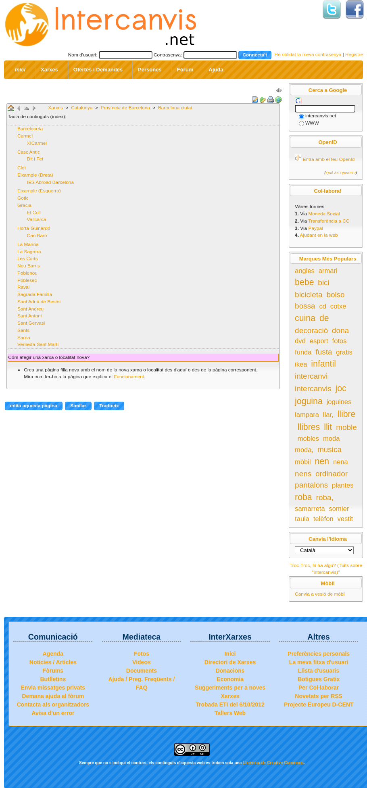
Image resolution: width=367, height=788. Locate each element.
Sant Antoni (29, 316)
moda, (304, 450)
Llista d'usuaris (318, 670)
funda (303, 352)
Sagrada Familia (34, 294)
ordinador (331, 473)
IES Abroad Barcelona (50, 182)
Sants (23, 330)
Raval (23, 287)
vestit (345, 519)
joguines (339, 402)
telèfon (323, 519)
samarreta (310, 509)
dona (340, 330)
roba (303, 497)
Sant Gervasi (31, 323)
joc (340, 388)
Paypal (315, 228)
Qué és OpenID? (341, 173)
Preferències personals (319, 653)
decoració (311, 330)
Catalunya (82, 107)
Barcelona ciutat (175, 107)
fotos (339, 341)
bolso (335, 294)
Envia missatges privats (53, 687)
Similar (78, 406)
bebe (304, 282)
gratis (344, 352)
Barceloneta (30, 128)
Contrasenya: (168, 54)
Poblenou (27, 273)
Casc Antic (28, 152)
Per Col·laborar (318, 687)
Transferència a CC (328, 221)
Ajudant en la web (319, 235)
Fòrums (53, 670)
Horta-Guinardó (33, 228)
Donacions (230, 670)
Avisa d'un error (52, 713)
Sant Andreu (30, 309)
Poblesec (27, 280)
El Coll (34, 212)
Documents (141, 670)
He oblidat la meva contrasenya (308, 54)
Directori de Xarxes (230, 662)
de (324, 318)
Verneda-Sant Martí (38, 344)
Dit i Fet (35, 159)
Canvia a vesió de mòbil (320, 594)
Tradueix (109, 406)
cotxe (338, 306)
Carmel (25, 136)
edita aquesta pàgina (33, 406)
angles (305, 271)
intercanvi (311, 376)
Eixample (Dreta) (35, 175)
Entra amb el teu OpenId (328, 159)
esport (319, 341)
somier (339, 509)
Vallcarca (36, 219)
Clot (21, 168)
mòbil (303, 462)
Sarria (23, 337)
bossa (305, 306)
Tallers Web (230, 713)
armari (328, 271)
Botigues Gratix (319, 679)
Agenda (53, 653)
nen (322, 461)
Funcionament (129, 376)
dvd (300, 341)
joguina (309, 401)
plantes (342, 485)
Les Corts (27, 258)
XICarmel (37, 143)
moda (331, 438)
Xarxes (56, 107)
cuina (305, 318)
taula (302, 519)
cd (323, 306)
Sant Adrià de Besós (38, 301)
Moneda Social (324, 214)
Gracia (24, 205)
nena (340, 462)
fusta (323, 352)
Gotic (23, 198)
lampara (307, 415)
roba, (325, 497)
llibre (346, 414)
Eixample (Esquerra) (39, 191)
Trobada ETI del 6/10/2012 (230, 704)
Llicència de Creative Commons (273, 763)
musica (329, 449)
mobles (308, 438)
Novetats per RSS (318, 696)
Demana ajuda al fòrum (53, 696)
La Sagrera (29, 251)
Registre (354, 54)
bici (323, 282)
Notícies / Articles (53, 662)
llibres (309, 427)
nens (303, 473)
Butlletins (53, 679)
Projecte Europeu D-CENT (319, 704)
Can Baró (37, 235)
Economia (230, 679)
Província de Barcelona (126, 107)
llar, (328, 415)
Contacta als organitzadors (53, 704)
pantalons (311, 485)
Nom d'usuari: (83, 54)
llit (328, 427)
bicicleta (308, 294)
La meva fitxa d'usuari (318, 662)
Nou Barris (28, 266)
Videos (141, 662)
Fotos (141, 653)
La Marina (28, 244)
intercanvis (313, 388)
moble (346, 427)
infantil (323, 364)
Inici (230, 653)
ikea (301, 364)
